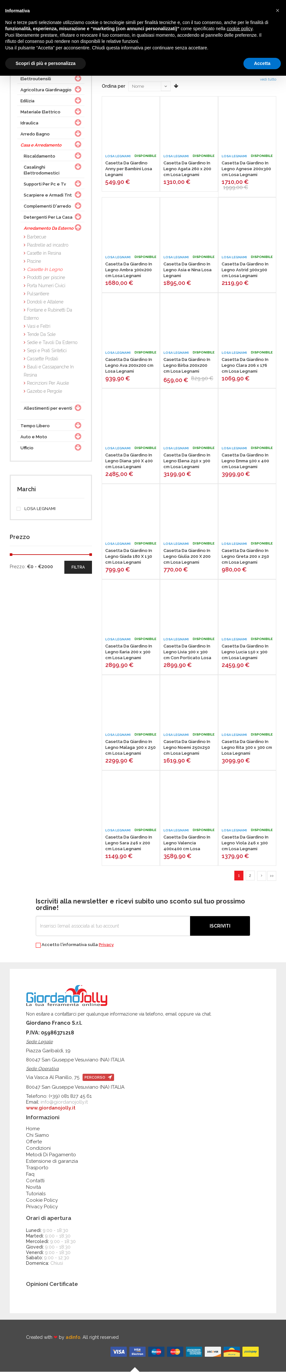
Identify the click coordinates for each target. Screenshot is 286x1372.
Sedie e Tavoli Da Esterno (52, 342)
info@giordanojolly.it (64, 1102)
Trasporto (37, 1168)
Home (33, 1129)
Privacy (106, 944)
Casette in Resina (44, 253)
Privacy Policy (42, 1207)
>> (272, 876)
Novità (33, 1187)
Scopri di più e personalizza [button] (45, 63)
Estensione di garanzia (52, 1161)
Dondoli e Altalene (45, 301)
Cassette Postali (42, 358)
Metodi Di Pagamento (51, 1155)
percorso (98, 1078)
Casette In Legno (44, 269)
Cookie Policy (42, 1200)
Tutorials (36, 1194)
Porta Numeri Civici (46, 285)
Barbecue (36, 236)
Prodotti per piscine (46, 277)
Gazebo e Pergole (44, 391)
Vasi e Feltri (38, 326)
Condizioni (38, 1148)
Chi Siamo (37, 1135)
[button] (277, 10)
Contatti (35, 1181)
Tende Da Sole (41, 334)
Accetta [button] (262, 63)
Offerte (34, 1142)
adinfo (73, 1337)
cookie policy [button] (240, 28)
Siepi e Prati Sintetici (47, 350)
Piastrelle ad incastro (47, 245)
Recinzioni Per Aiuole (48, 383)
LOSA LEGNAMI (36, 508)
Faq (30, 1174)
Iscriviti (220, 926)
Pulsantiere (38, 293)
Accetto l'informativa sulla (75, 945)
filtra (78, 567)
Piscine (34, 261)
